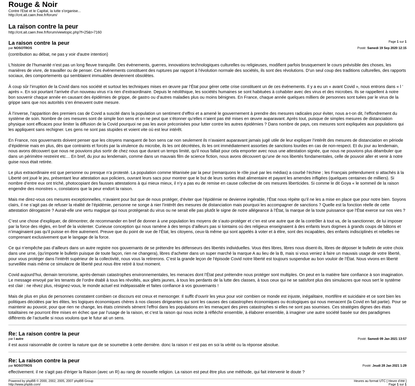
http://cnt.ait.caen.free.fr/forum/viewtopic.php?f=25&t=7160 (54, 32)
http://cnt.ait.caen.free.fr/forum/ (32, 15)
